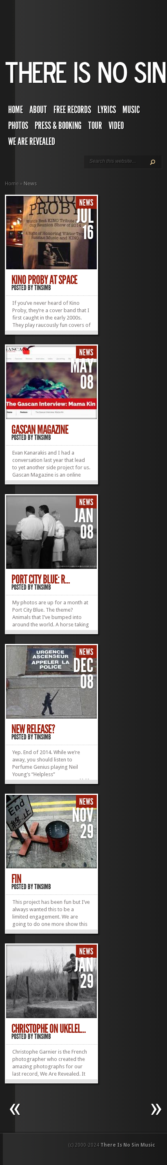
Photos (18, 125)
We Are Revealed (31, 141)
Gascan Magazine (39, 429)
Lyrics (107, 109)
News (86, 202)
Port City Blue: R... (40, 579)
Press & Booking (58, 125)
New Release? (33, 729)
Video (116, 125)
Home (15, 109)
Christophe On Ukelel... (48, 1028)
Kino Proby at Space (44, 280)
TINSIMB (42, 287)
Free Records (72, 109)
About (38, 109)
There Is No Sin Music (127, 1145)
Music (131, 109)
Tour (95, 125)
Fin (16, 879)
